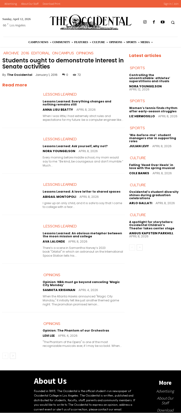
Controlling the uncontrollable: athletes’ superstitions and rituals (149, 78)
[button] (173, 22)
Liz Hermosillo (142, 116)
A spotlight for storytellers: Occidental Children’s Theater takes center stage (153, 225)
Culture (138, 158)
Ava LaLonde (54, 241)
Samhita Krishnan (59, 290)
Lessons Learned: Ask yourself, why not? (74, 146)
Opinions (51, 275)
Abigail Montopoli (59, 196)
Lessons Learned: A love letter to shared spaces (80, 192)
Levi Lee (49, 335)
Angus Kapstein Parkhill (151, 233)
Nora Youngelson (59, 151)
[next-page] (13, 356)
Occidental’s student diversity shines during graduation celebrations (153, 195)
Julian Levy (139, 146)
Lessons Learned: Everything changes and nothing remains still (83, 102)
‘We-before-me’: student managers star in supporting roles (152, 138)
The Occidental (19, 75)
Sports (137, 68)
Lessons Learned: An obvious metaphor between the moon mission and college (81, 235)
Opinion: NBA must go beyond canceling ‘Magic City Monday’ (81, 283)
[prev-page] (5, 356)
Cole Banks (139, 173)
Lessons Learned (60, 94)
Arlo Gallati (140, 203)
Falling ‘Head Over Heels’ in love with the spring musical (151, 166)
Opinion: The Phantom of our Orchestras (76, 331)
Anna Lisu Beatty (58, 109)
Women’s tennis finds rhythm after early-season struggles (153, 109)
